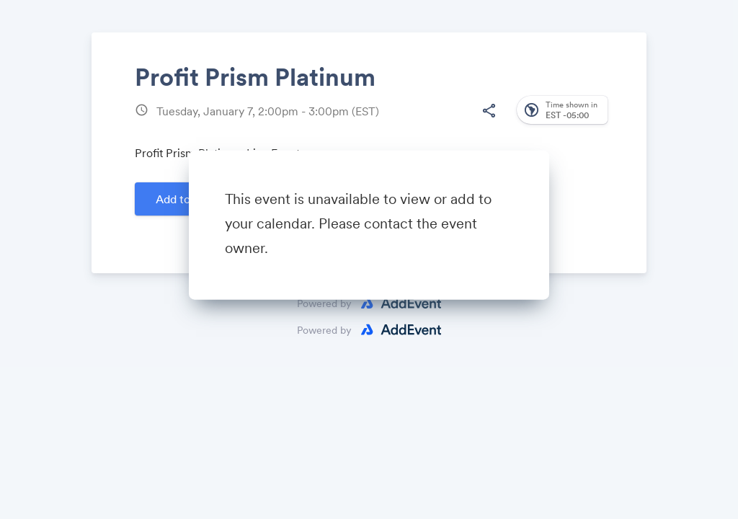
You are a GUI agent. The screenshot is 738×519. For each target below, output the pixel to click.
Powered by (324, 330)
